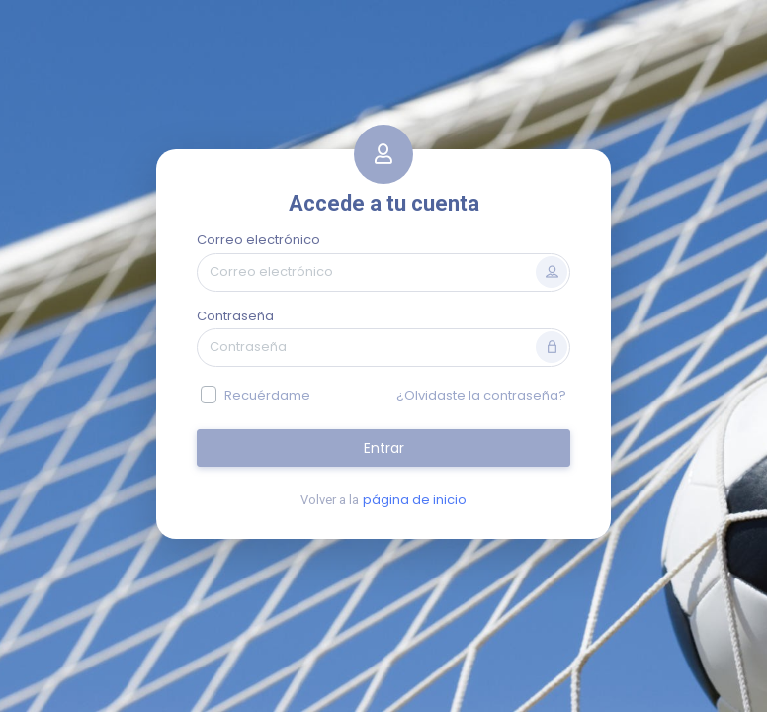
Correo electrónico (258, 239)
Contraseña (235, 316)
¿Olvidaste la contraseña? (481, 395)
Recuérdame (267, 395)
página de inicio (415, 499)
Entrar (384, 448)
